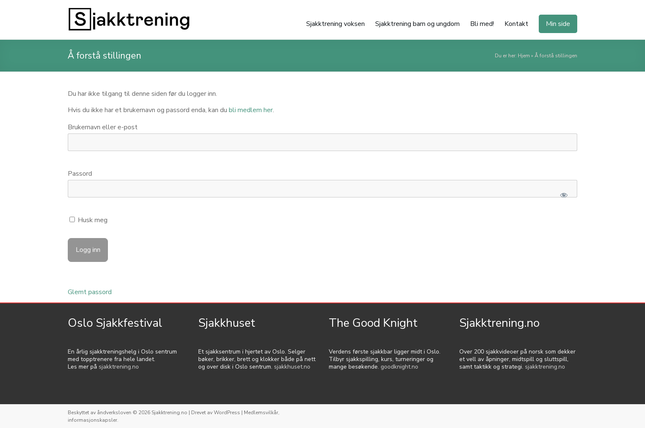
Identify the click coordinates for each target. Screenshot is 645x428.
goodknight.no (399, 367)
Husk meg (88, 220)
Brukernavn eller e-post (103, 127)
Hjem (524, 55)
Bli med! (482, 23)
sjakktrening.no (119, 367)
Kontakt (516, 23)
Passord (80, 173)
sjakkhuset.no (292, 367)
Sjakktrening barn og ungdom (417, 23)
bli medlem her (251, 110)
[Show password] (563, 195)
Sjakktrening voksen (335, 23)
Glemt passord (90, 292)
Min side (558, 23)
